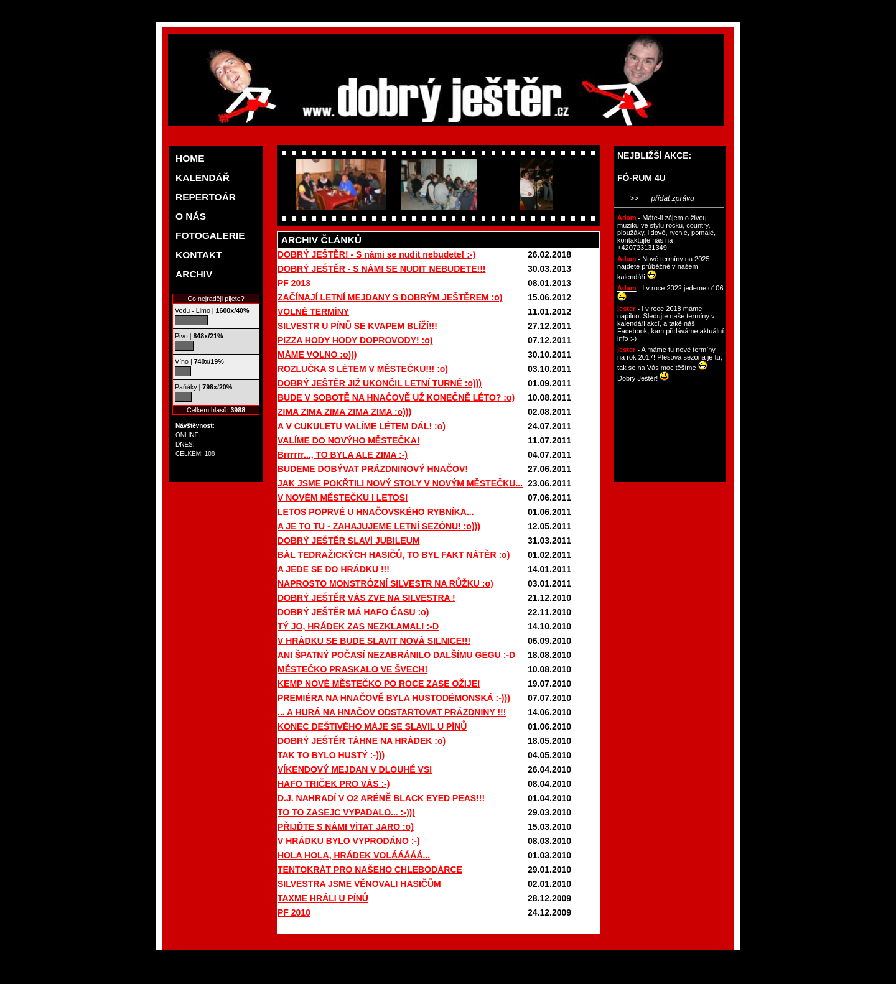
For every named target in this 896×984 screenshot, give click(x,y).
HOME (190, 158)
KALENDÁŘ (202, 177)
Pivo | (199, 336)
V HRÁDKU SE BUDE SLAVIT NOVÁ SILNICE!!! (374, 641)
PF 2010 (294, 912)
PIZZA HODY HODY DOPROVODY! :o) (355, 340)
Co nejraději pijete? (215, 298)
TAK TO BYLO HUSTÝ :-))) (331, 755)
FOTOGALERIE (210, 235)
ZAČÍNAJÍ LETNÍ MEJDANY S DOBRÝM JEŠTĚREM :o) (390, 297)
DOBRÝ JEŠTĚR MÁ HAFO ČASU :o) (353, 612)
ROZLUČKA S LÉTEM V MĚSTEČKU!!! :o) (363, 369)
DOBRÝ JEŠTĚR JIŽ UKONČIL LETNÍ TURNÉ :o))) (380, 383)
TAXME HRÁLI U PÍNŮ (323, 898)
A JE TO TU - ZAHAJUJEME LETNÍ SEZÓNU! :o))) (379, 526)
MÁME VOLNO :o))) (317, 355)
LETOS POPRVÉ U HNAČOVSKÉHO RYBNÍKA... (376, 512)
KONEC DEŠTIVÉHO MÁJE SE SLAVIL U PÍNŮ (372, 726)
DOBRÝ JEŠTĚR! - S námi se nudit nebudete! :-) (376, 254)
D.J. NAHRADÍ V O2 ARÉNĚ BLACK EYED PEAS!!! (381, 798)
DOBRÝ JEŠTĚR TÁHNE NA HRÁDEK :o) (362, 741)
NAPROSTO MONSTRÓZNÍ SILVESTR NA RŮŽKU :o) (385, 583)
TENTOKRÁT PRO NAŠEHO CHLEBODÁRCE (370, 870)
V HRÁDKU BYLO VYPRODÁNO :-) (349, 841)
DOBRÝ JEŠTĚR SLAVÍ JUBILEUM (348, 540)
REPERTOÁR (205, 197)
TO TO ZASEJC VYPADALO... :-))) (346, 812)
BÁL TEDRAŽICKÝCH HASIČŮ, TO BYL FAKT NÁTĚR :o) (394, 555)
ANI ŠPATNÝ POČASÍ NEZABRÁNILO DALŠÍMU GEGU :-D (396, 655)
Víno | (199, 361)
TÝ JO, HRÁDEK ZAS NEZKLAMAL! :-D (358, 626)
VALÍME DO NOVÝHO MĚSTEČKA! (348, 440)
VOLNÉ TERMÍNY (313, 312)
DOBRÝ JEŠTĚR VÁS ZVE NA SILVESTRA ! (366, 598)
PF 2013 (294, 283)
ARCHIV (193, 274)
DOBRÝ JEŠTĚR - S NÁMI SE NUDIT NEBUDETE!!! (381, 269)
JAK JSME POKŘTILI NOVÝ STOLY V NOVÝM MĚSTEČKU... (400, 483)
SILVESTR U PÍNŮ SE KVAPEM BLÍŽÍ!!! (357, 326)
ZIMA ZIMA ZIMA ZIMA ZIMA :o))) (344, 412)
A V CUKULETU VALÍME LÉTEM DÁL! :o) (362, 426)
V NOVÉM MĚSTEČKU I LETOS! (343, 498)
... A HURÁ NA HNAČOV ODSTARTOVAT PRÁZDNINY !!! (392, 712)
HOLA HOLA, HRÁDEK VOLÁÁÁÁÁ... (354, 855)
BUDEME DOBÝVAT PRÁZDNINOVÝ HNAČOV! (373, 469)
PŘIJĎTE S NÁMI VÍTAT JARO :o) (346, 827)
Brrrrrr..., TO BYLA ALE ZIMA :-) (343, 455)
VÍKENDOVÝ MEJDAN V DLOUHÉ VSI (355, 769)
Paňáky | (203, 387)
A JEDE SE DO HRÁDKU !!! (334, 569)
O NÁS (190, 216)
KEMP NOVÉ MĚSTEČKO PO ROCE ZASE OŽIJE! (379, 684)
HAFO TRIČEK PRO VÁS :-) (334, 784)
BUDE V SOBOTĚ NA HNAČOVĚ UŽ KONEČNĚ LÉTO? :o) (396, 397)
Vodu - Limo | (212, 310)
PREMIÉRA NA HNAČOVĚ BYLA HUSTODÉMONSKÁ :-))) (394, 698)
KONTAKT (198, 254)
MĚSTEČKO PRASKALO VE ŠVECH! (352, 669)
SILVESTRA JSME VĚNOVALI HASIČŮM (359, 884)
